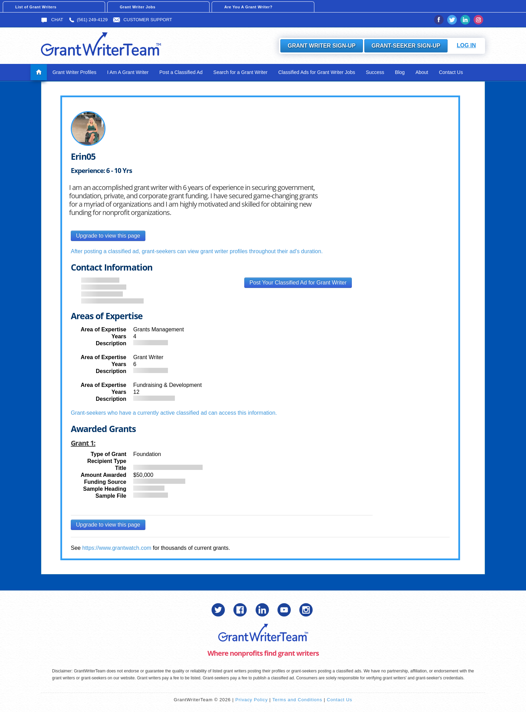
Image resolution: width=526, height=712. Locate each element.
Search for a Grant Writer (240, 72)
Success (375, 72)
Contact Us (451, 72)
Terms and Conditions (297, 699)
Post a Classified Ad (181, 72)
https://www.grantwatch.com (116, 548)
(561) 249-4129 (88, 19)
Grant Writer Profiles (74, 72)
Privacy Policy (251, 699)
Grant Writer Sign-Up (322, 46)
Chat (52, 19)
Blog (400, 72)
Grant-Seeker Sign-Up (406, 46)
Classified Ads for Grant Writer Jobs (316, 72)
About (421, 72)
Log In (466, 45)
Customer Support (142, 19)
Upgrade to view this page (108, 236)
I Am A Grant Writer (128, 72)
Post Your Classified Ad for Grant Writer (298, 282)
